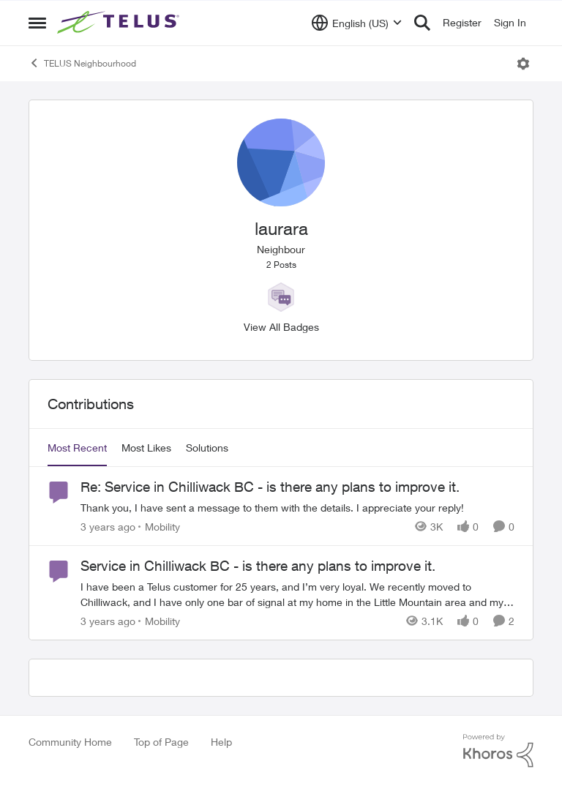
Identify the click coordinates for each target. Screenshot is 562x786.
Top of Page (161, 742)
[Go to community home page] (120, 22)
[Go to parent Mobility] (159, 526)
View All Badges (281, 327)
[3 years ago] (107, 526)
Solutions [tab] (207, 447)
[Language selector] (356, 22)
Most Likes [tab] (146, 447)
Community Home (70, 742)
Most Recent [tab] (77, 447)
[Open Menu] (523, 63)
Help (221, 742)
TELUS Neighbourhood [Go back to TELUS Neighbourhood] (82, 63)
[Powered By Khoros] (498, 751)
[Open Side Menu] (37, 23)
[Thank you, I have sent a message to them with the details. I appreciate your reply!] (297, 507)
